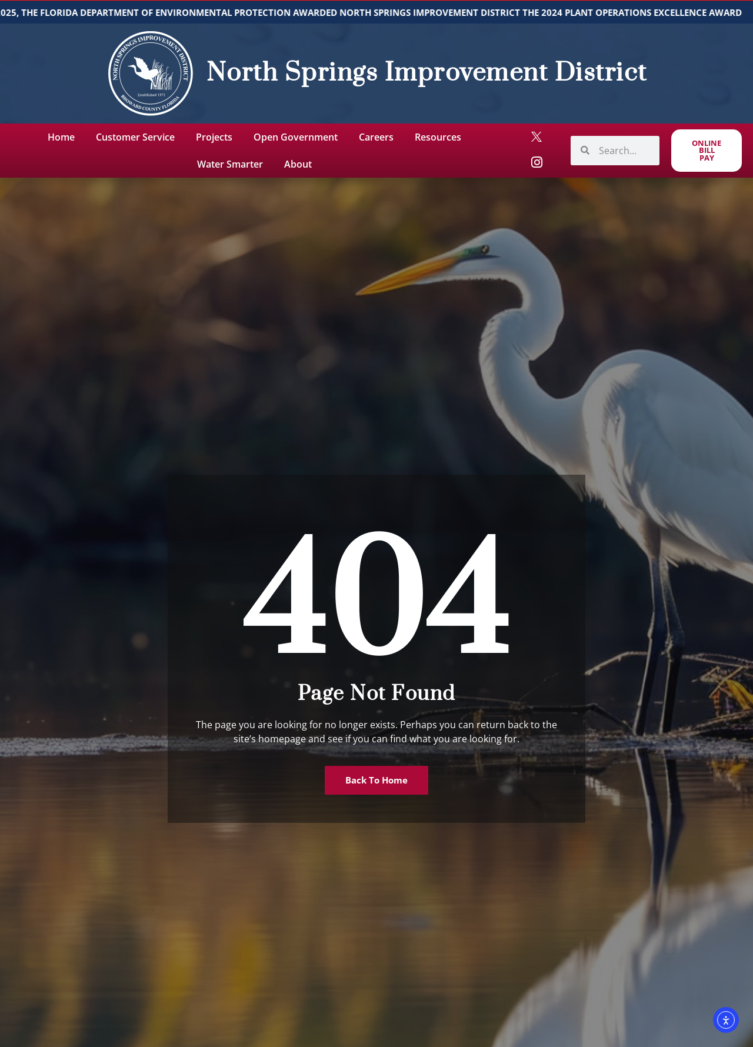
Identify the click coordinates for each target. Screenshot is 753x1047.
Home (61, 137)
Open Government (296, 137)
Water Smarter (230, 164)
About (298, 164)
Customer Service (135, 137)
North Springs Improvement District (426, 73)
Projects (214, 137)
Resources (438, 137)
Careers (376, 137)
